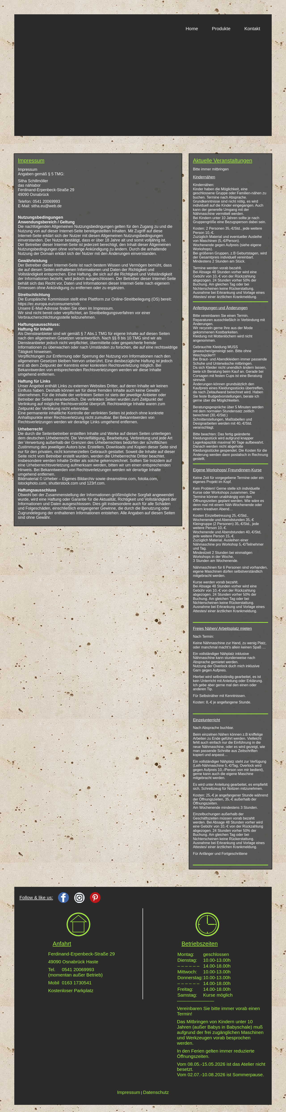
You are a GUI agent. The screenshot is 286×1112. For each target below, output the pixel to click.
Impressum (128, 1092)
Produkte (221, 28)
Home (192, 28)
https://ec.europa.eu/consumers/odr (49, 304)
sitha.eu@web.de (46, 206)
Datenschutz (156, 1092)
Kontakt (252, 28)
